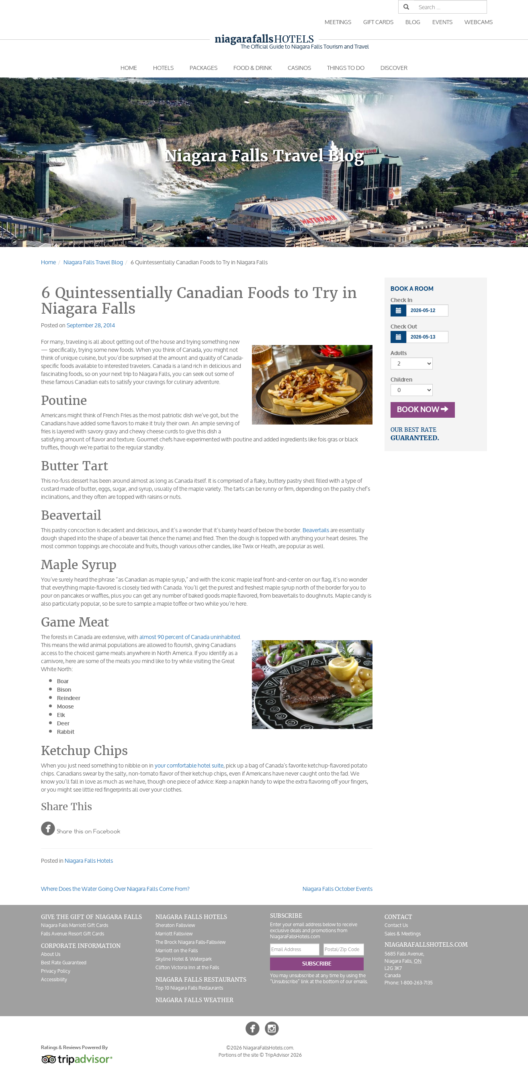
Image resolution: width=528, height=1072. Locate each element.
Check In (401, 300)
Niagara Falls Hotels (89, 860)
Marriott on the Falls (177, 950)
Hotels (264, 39)
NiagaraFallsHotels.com (426, 944)
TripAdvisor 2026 (283, 1055)
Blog (412, 22)
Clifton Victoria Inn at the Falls (187, 967)
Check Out (404, 327)
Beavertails (316, 530)
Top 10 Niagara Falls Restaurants (189, 988)
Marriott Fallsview (174, 934)
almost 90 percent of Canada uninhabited (189, 637)
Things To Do (345, 68)
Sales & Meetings (403, 934)
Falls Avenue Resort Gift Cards (72, 934)
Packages (203, 68)
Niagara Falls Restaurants (201, 979)
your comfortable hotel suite (189, 765)
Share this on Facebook (80, 828)
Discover (394, 68)
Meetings (338, 22)
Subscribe (317, 964)
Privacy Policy (55, 971)
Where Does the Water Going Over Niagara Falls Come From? (115, 888)
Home (129, 68)
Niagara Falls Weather (194, 1000)
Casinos (299, 68)
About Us (50, 954)
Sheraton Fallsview (175, 925)
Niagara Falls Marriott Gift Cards (74, 925)
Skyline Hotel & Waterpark (184, 959)
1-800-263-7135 (417, 983)
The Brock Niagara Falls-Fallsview (190, 942)
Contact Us (396, 925)
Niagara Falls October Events (337, 888)
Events (442, 22)
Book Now (422, 409)
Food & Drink (252, 68)
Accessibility (54, 979)
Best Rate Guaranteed (63, 963)
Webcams (479, 22)
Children (401, 380)
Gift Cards (378, 22)
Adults (399, 353)
